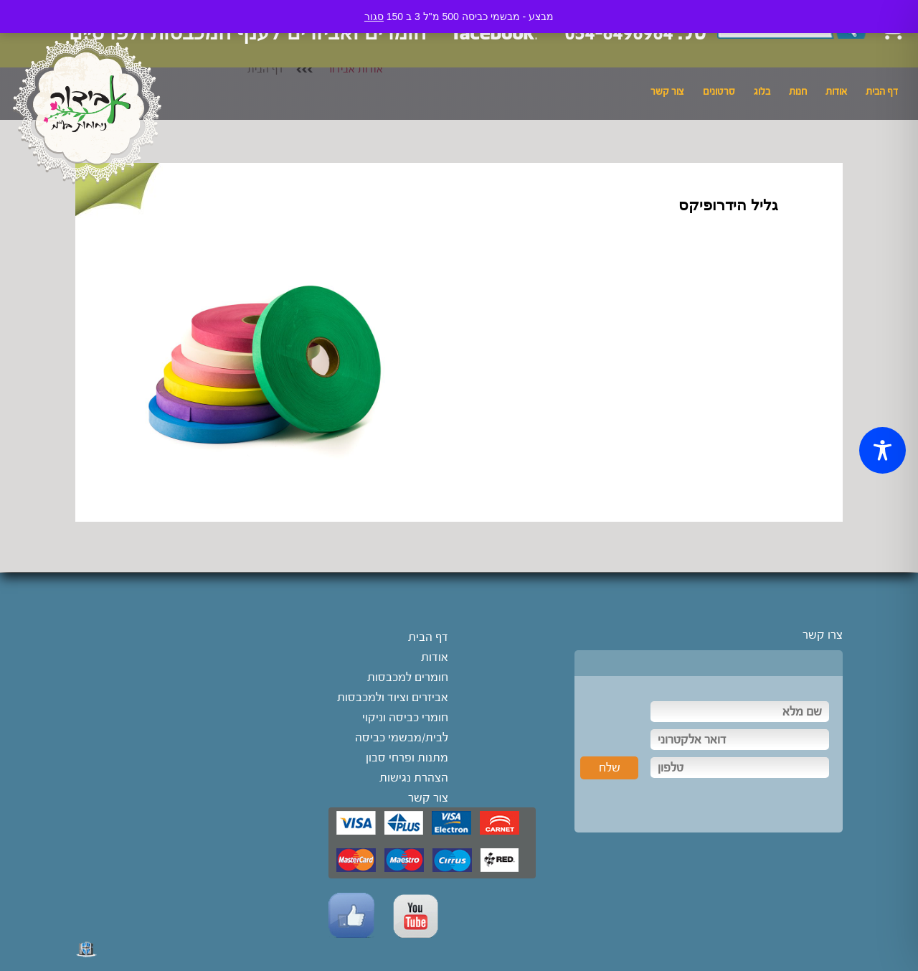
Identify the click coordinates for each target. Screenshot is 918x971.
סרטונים (719, 92)
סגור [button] (374, 16)
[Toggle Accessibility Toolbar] (882, 450)
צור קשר (667, 92)
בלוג (762, 92)
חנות (798, 92)
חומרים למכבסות (407, 677)
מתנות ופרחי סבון (407, 757)
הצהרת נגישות (413, 777)
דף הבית (882, 92)
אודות (836, 92)
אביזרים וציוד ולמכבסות (392, 697)
